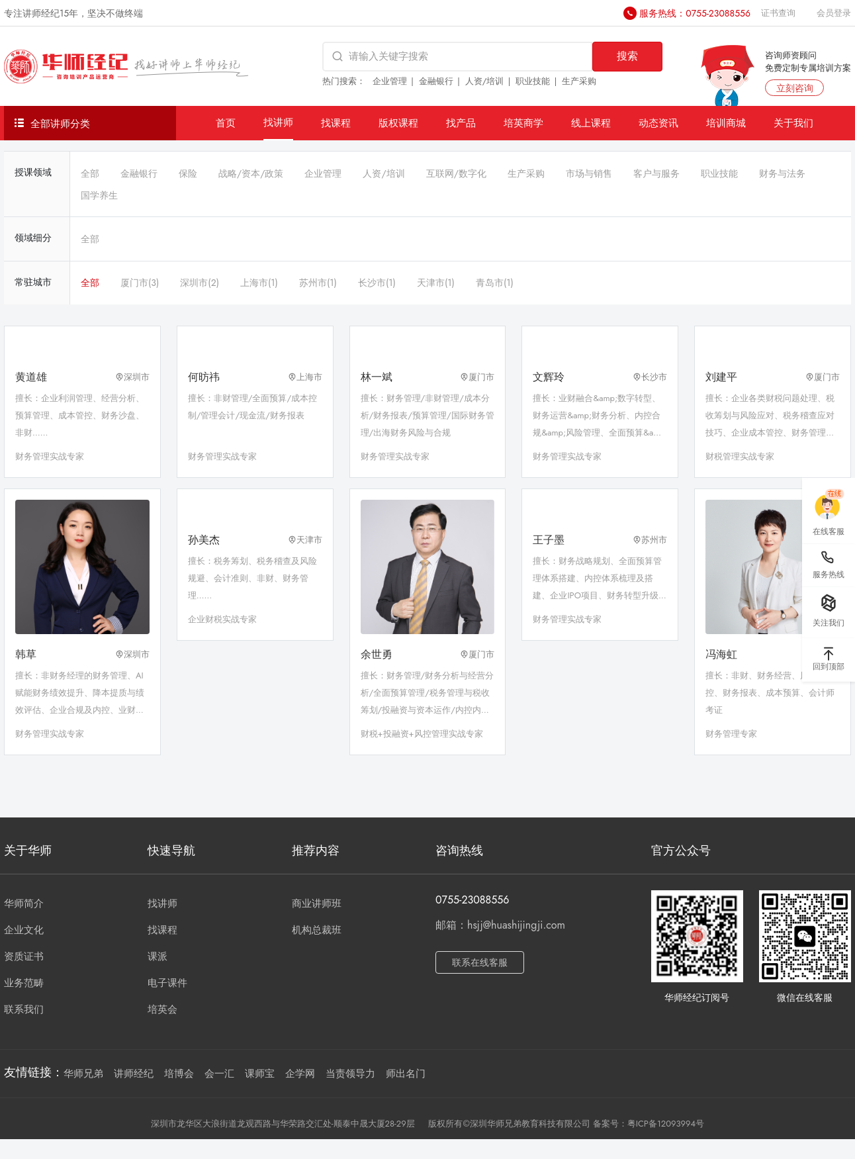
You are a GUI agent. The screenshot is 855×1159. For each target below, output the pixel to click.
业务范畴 (24, 983)
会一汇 (219, 1073)
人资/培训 (484, 81)
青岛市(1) (495, 282)
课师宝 (260, 1073)
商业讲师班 (316, 903)
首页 (226, 122)
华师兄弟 (83, 1073)
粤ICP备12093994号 (665, 1123)
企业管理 (390, 81)
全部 (90, 173)
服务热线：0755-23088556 (694, 13)
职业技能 (533, 81)
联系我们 (24, 1009)
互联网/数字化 (456, 173)
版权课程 (398, 122)
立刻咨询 (794, 88)
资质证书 (24, 956)
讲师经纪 (134, 1073)
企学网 (300, 1073)
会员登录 (834, 13)
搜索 (627, 56)
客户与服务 (656, 173)
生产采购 (579, 81)
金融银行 (436, 81)
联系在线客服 (480, 962)
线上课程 (591, 122)
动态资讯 (658, 122)
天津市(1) (436, 282)
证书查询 (778, 13)
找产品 (461, 122)
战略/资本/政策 (250, 173)
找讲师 (278, 122)
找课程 (336, 122)
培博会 (179, 1073)
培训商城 (726, 122)
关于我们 (793, 122)
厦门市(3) (139, 282)
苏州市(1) (318, 282)
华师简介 (24, 903)
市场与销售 (589, 173)
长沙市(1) (377, 282)
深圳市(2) (199, 282)
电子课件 (167, 983)
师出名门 (406, 1073)
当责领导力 (350, 1073)
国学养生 (99, 195)
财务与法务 (782, 173)
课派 (157, 956)
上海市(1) (259, 282)
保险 (188, 173)
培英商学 (523, 122)
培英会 (162, 1009)
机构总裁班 (316, 930)
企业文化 (24, 930)
